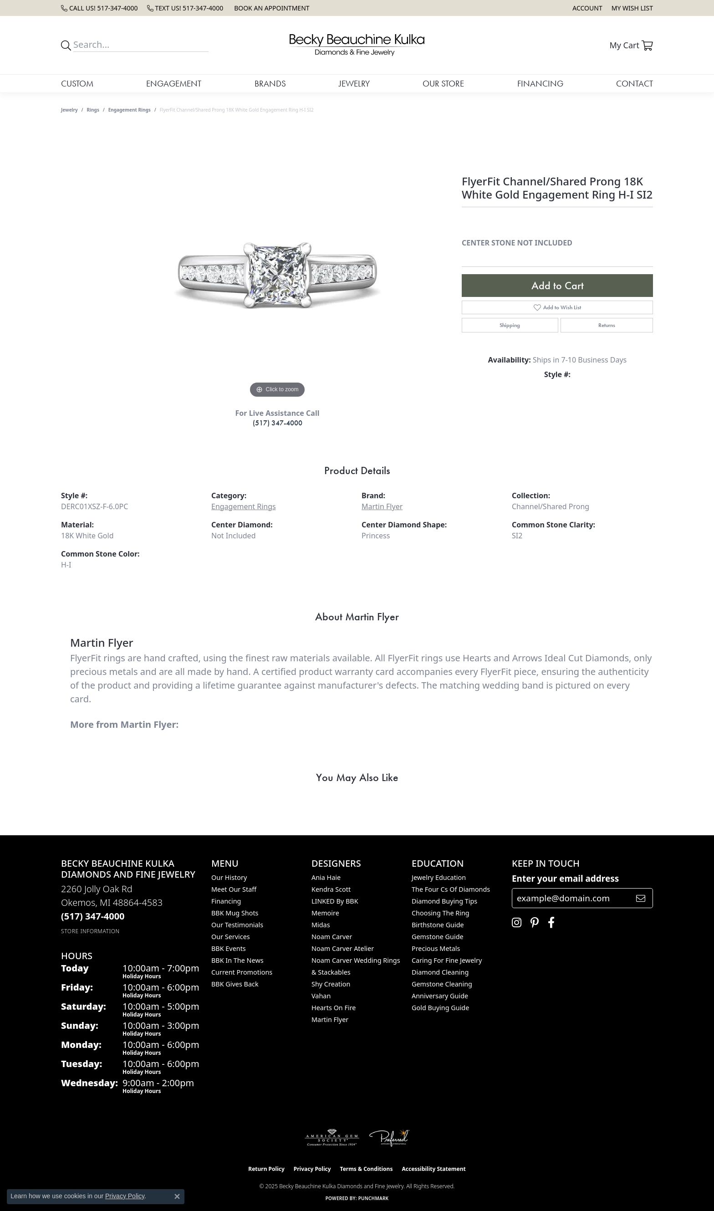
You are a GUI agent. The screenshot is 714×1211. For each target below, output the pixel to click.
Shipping (510, 325)
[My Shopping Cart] (631, 45)
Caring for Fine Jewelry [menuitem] (447, 960)
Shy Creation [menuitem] (330, 984)
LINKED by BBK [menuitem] (334, 901)
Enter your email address (565, 878)
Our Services (230, 936)
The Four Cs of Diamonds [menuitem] (451, 889)
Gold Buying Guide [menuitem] (440, 1007)
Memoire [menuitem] (325, 913)
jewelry (69, 110)
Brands (270, 83)
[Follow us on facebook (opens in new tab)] (549, 922)
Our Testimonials (237, 924)
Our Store (443, 83)
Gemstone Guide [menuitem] (438, 936)
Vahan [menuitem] (321, 995)
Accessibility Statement (433, 1169)
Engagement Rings (129, 110)
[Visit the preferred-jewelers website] (389, 1137)
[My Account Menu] (587, 8)
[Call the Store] (93, 916)
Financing (540, 83)
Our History (229, 877)
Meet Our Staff (233, 889)
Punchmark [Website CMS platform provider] (373, 1198)
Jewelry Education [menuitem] (439, 877)
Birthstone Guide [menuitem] (438, 924)
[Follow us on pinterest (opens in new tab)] (532, 922)
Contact (634, 83)
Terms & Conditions (366, 1169)
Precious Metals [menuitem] (436, 948)
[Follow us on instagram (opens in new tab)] (514, 922)
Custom (77, 83)
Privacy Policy (312, 1169)
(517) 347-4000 (277, 423)
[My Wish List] (632, 8)
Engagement (173, 83)
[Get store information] (90, 931)
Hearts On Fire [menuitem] (333, 1007)
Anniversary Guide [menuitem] (440, 995)
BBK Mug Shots (234, 913)
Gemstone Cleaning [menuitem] (442, 984)
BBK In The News (237, 960)
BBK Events (228, 948)
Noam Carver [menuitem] (331, 936)
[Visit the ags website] (332, 1137)
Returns (606, 325)
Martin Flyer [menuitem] (329, 1019)
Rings (93, 110)
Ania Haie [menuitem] (326, 877)
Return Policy (266, 1169)
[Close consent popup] (177, 1196)
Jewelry (354, 83)
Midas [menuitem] (320, 924)
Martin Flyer (382, 506)
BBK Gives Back (235, 984)
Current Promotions (241, 972)
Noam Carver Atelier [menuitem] (342, 948)
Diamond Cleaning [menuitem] (440, 972)
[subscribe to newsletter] (641, 898)
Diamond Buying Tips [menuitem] (444, 901)
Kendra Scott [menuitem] (331, 889)
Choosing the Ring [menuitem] (440, 913)
